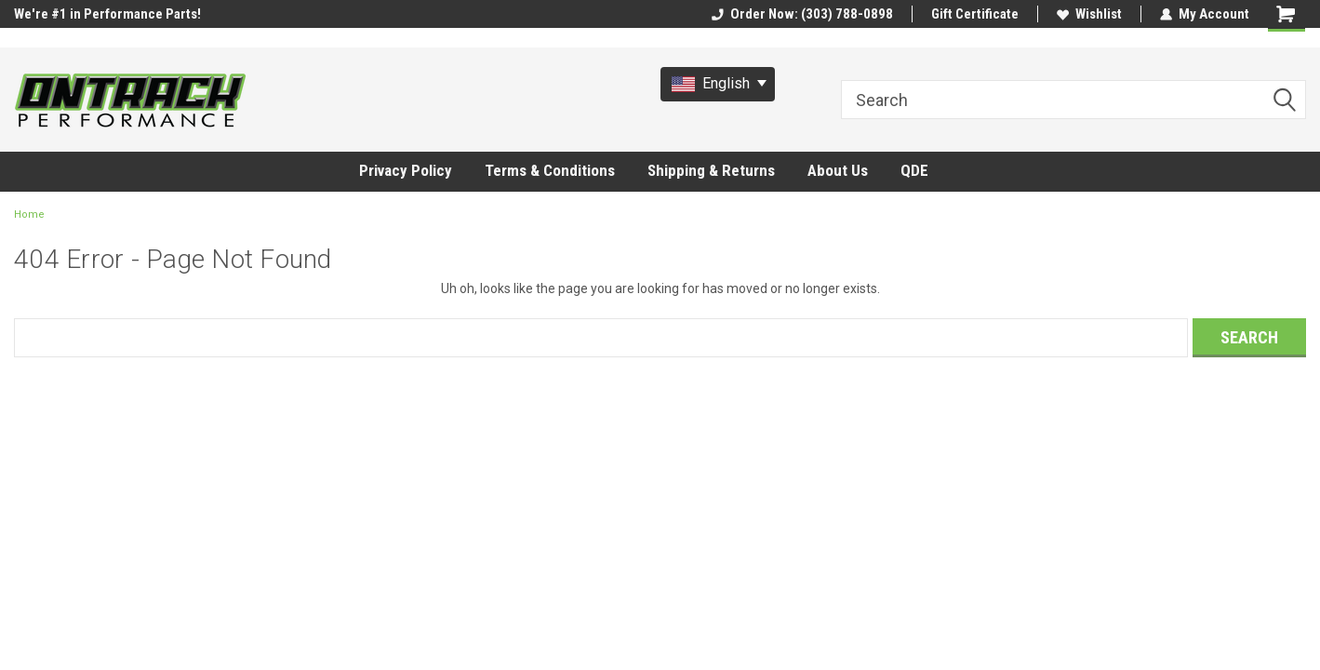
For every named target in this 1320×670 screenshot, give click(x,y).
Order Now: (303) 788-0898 (802, 14)
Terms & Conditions (550, 170)
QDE (914, 170)
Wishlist (1089, 14)
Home (29, 214)
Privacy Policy (405, 170)
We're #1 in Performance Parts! (107, 14)
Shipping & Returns (711, 170)
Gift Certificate (975, 14)
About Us (837, 170)
